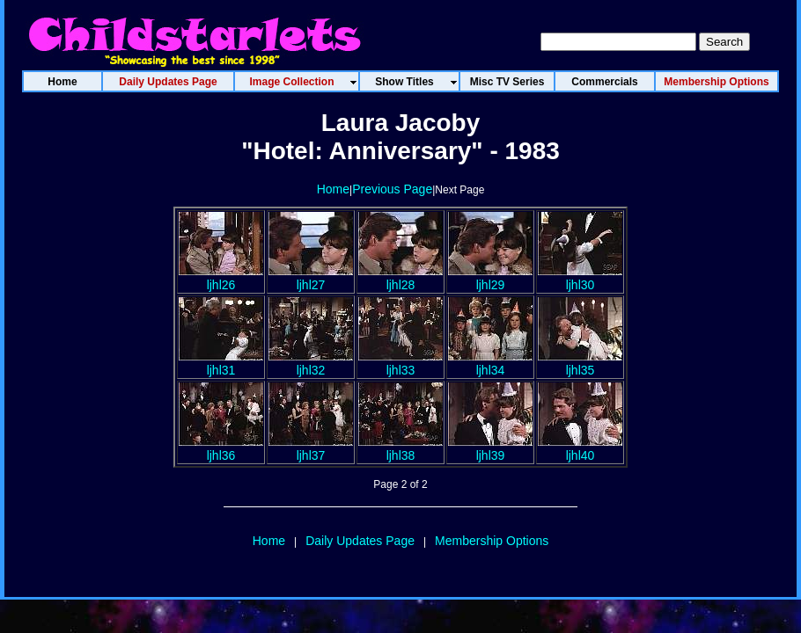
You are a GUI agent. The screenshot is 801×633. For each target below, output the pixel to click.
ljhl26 (221, 278)
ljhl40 (580, 448)
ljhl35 (580, 363)
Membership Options (491, 541)
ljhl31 (221, 363)
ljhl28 (400, 278)
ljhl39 (490, 448)
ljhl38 (400, 448)
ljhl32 (310, 363)
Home (333, 189)
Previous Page (392, 189)
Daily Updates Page (360, 541)
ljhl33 (400, 363)
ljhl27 (310, 278)
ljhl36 (221, 448)
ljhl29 (490, 278)
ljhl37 (310, 448)
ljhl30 (580, 278)
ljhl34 (490, 363)
